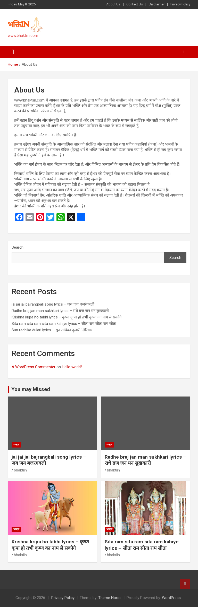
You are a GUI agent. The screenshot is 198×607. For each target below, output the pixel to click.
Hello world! (72, 367)
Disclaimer (156, 4)
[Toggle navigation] (13, 52)
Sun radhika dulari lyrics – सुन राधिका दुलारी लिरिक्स (52, 330)
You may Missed (30, 389)
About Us (113, 4)
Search (17, 247)
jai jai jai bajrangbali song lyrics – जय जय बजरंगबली (53, 304)
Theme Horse (109, 597)
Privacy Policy (180, 4)
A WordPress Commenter (33, 367)
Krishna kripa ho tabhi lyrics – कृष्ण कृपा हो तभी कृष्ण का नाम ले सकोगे (66, 317)
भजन (16, 444)
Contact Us (134, 4)
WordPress (171, 597)
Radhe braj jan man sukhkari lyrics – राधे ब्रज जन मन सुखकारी (60, 310)
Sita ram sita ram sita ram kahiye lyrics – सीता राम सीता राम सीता (64, 323)
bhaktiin (20, 470)
